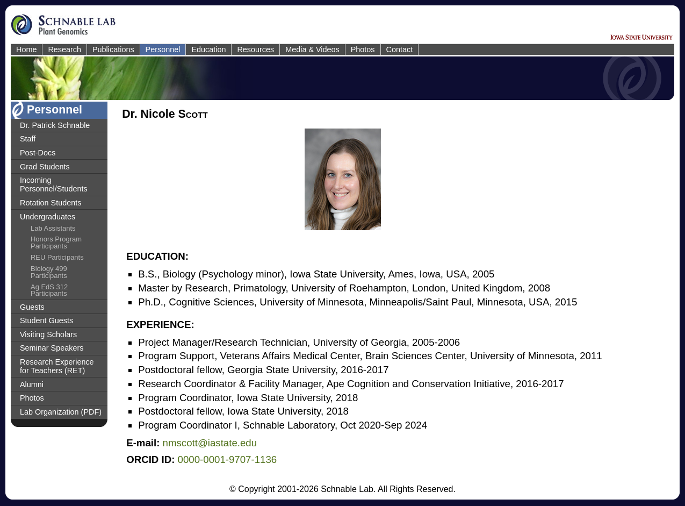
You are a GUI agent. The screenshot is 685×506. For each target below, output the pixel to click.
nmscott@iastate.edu (210, 442)
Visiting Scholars (48, 334)
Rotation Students (50, 202)
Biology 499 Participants (49, 272)
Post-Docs (37, 152)
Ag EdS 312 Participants (49, 290)
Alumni (32, 384)
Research (64, 49)
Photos (363, 49)
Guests (32, 307)
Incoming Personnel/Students (54, 184)
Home (26, 49)
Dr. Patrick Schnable (55, 125)
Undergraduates (47, 216)
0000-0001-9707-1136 (227, 459)
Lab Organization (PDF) (61, 412)
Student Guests (46, 320)
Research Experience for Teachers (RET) (57, 366)
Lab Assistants (53, 228)
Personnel (163, 49)
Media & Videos (312, 49)
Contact (399, 49)
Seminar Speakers (51, 348)
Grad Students (45, 166)
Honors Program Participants (56, 242)
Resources (255, 49)
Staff (27, 138)
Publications (113, 49)
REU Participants (57, 257)
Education (208, 49)
